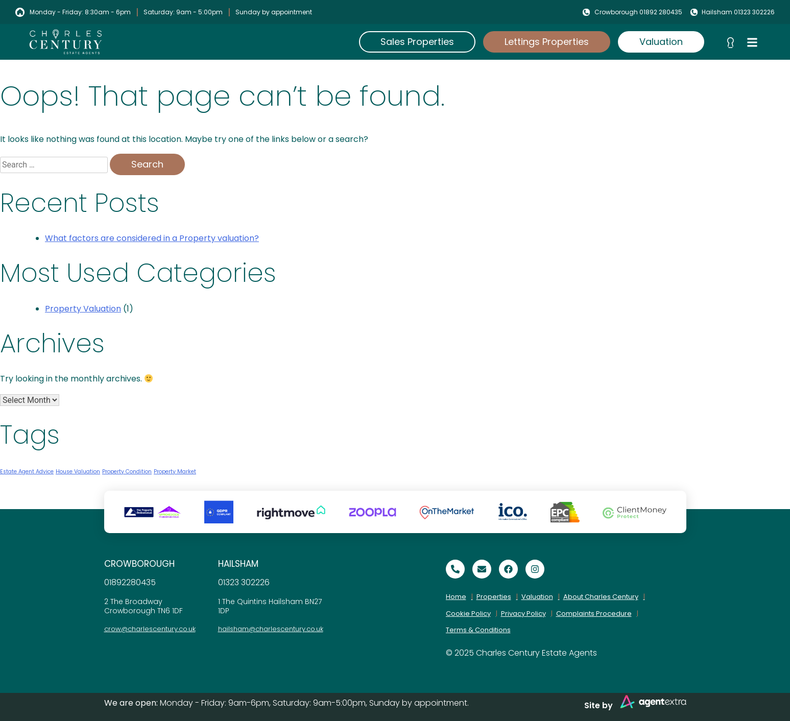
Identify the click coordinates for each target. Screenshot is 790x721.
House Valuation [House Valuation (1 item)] (78, 471)
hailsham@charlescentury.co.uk (270, 629)
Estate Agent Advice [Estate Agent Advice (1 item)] (27, 471)
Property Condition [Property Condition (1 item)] (127, 471)
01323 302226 (244, 582)
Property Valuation (83, 309)
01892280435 (130, 582)
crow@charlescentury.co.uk (150, 629)
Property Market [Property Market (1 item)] (175, 471)
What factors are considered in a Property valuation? (152, 238)
